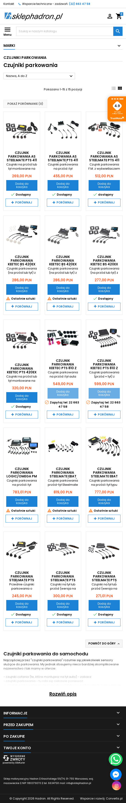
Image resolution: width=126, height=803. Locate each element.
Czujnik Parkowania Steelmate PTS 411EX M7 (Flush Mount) (63, 580)
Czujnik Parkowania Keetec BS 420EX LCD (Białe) (22, 262)
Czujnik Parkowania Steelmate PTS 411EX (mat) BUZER (21, 578)
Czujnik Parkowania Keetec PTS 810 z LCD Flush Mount (104, 366)
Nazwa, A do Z (40, 76)
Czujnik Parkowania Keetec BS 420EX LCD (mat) (63, 262)
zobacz (85, 677)
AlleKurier (20, 763)
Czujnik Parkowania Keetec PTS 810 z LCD (63, 366)
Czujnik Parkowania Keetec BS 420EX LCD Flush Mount (104, 262)
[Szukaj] (64, 31)
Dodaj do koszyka (21, 185)
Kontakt (8, 4)
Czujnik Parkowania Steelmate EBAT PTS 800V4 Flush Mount (104, 476)
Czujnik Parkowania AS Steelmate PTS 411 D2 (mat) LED (63, 158)
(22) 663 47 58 (79, 4)
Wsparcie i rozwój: (101, 798)
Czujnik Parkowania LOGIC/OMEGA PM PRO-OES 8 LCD (21, 474)
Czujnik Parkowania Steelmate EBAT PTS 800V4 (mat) (63, 474)
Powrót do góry (104, 643)
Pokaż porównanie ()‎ (25, 104)
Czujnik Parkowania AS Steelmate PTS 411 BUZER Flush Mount (22, 160)
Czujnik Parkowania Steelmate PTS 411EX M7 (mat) (104, 578)
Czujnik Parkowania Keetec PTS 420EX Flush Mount (22, 370)
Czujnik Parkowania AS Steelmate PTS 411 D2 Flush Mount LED (104, 160)
